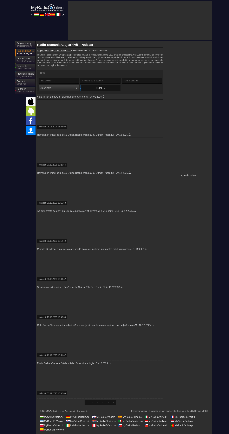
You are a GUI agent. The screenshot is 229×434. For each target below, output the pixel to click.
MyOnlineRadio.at (156, 421)
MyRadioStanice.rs (104, 421)
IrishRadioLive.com (78, 425)
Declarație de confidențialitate (162, 411)
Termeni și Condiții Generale (190, 411)
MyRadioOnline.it (155, 417)
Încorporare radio (139, 411)
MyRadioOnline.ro (189, 175)
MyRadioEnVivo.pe (104, 425)
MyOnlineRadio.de (78, 417)
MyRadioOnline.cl (156, 425)
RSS (206, 411)
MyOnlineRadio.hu (51, 417)
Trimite (100, 88)
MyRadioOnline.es (130, 417)
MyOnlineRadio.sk (77, 421)
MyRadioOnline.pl (51, 425)
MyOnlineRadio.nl (182, 421)
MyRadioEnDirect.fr (183, 417)
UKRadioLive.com (103, 417)
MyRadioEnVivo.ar (51, 421)
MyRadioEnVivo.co (52, 429)
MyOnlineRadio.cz (130, 425)
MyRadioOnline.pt (182, 425)
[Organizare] (59, 88)
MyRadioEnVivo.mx (130, 421)
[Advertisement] (189, 86)
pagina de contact (58, 65)
